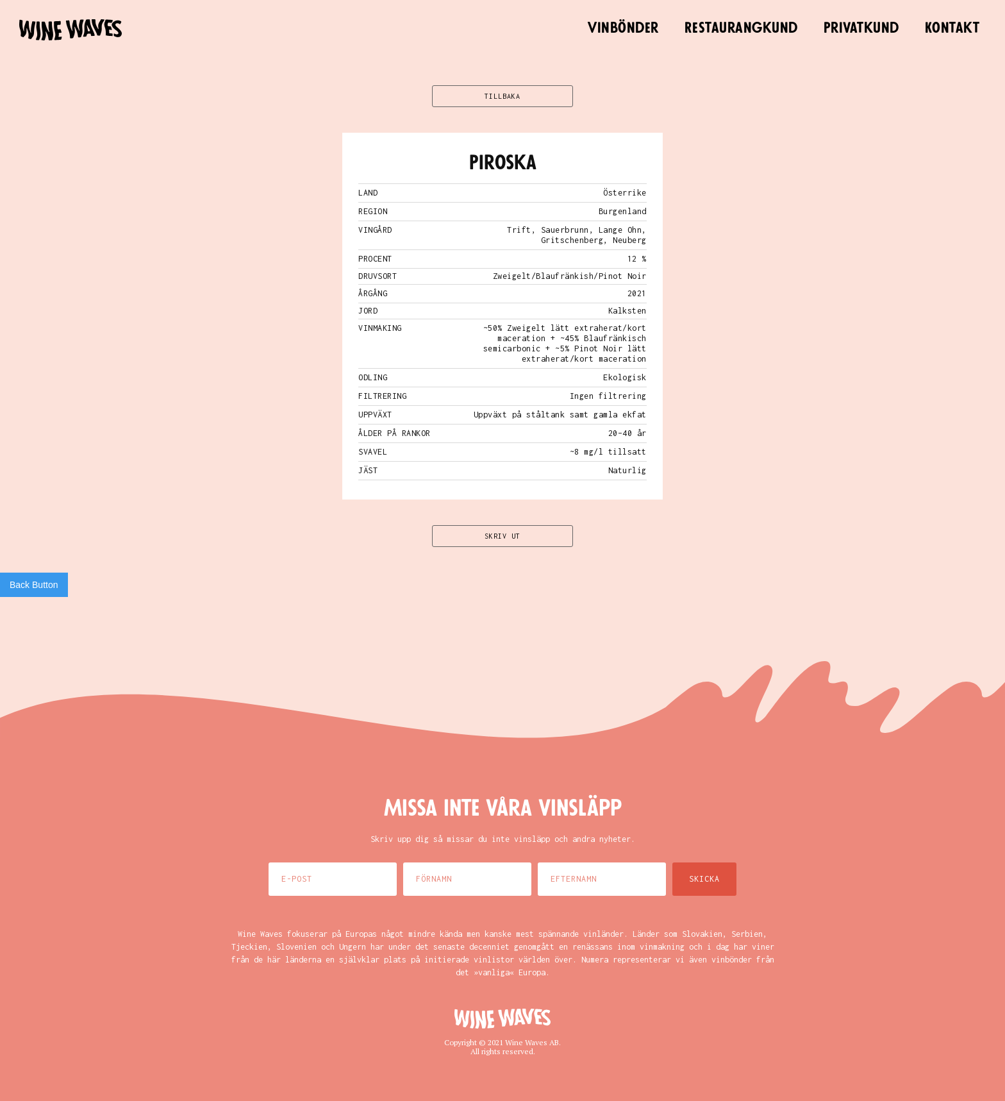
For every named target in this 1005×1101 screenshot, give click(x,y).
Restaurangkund (741, 28)
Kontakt (952, 28)
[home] (70, 29)
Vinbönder (623, 28)
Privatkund (861, 28)
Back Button (34, 585)
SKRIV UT (502, 536)
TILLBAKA (502, 96)
